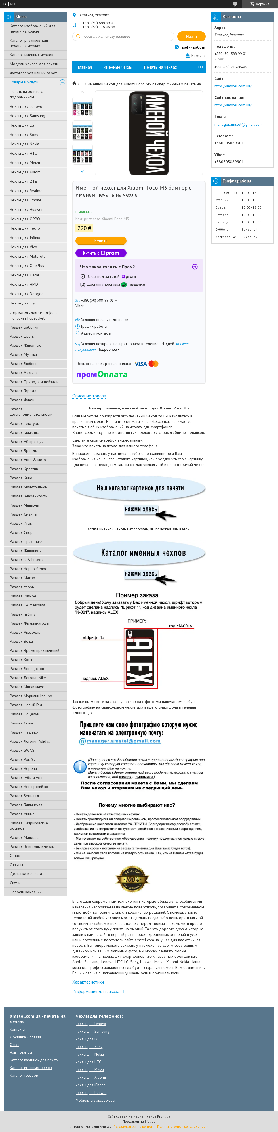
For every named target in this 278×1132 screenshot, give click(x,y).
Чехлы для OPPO (25, 218)
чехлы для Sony (89, 1046)
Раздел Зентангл (24, 795)
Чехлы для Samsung (27, 115)
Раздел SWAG (22, 750)
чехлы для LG (87, 1039)
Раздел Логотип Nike (28, 677)
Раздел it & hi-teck (26, 559)
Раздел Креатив (24, 468)
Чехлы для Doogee (27, 293)
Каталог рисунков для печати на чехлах (29, 43)
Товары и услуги (24, 82)
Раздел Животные (25, 345)
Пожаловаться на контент (134, 1126)
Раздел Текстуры (25, 423)
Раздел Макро (22, 577)
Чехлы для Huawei (26, 209)
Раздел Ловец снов (27, 668)
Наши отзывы (21, 1052)
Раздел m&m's (23, 614)
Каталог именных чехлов (31, 54)
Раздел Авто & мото (28, 459)
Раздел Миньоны (24, 505)
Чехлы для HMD (24, 284)
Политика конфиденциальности (182, 1126)
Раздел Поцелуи (24, 714)
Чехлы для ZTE (23, 181)
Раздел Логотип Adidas (30, 741)
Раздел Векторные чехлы (32, 846)
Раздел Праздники (26, 541)
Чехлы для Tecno (25, 228)
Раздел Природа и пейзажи (34, 381)
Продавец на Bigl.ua (139, 1121)
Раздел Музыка (23, 354)
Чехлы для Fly (22, 303)
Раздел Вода (21, 641)
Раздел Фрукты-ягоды (29, 623)
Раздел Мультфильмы (29, 487)
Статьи (15, 882)
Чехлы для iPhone (25, 200)
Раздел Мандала (24, 837)
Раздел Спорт (22, 532)
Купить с (101, 253)
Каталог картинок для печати (34, 1060)
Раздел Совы (21, 723)
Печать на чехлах (160, 67)
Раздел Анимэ (22, 813)
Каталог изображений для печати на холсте (32, 28)
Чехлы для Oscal (24, 275)
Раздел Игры (21, 523)
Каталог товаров (24, 1075)
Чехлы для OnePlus (27, 265)
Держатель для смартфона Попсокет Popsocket (34, 315)
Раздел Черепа (23, 768)
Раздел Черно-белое (28, 568)
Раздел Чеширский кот (30, 786)
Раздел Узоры (22, 586)
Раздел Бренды (24, 450)
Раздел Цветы (22, 336)
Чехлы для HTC (23, 153)
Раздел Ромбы (22, 759)
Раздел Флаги (22, 399)
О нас (15, 855)
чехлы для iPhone (91, 1085)
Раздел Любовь (23, 363)
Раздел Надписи (24, 732)
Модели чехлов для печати (34, 63)
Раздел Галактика (25, 432)
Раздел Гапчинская (26, 804)
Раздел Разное (23, 595)
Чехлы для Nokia (24, 143)
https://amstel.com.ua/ (233, 86)
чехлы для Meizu (90, 1069)
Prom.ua (163, 1116)
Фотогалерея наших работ (33, 72)
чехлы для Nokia (90, 1054)
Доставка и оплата (26, 873)
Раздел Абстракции (27, 441)
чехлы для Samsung (92, 1031)
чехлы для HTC (88, 1062)
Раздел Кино (21, 477)
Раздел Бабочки (24, 327)
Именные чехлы (118, 67)
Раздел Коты (21, 659)
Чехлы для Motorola (27, 256)
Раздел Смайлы (23, 514)
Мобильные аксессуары (95, 1100)
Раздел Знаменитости (28, 496)
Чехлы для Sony (24, 134)
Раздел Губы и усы (26, 777)
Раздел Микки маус (27, 686)
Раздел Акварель (25, 632)
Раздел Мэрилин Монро (31, 695)
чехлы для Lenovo (91, 1023)
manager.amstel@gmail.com (238, 124)
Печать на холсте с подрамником (26, 94)
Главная (85, 67)
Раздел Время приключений (34, 650)
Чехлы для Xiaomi (25, 172)
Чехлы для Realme (26, 190)
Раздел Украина (24, 372)
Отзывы (16, 864)
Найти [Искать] (191, 36)
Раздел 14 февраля (27, 605)
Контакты (17, 1029)
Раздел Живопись (25, 550)
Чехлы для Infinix (25, 237)
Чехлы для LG (22, 125)
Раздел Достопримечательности (31, 411)
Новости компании (26, 891)
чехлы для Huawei (91, 1092)
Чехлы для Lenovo (26, 106)
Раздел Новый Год (26, 704)
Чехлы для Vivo (23, 246)
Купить (101, 240)
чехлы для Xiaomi (91, 1077)
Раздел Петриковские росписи (29, 825)
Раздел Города (23, 390)
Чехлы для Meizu (25, 162)
